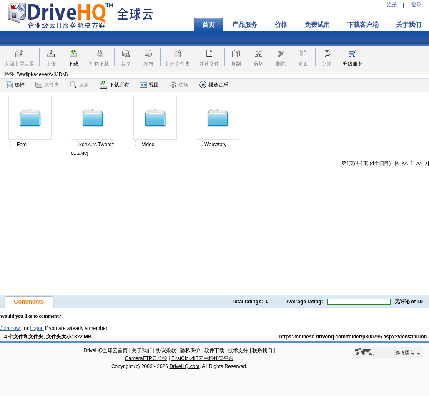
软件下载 (214, 350)
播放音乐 (213, 84)
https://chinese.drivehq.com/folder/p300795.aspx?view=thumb (353, 337)
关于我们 (142, 350)
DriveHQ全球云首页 (105, 350)
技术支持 (238, 350)
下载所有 (114, 85)
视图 (149, 85)
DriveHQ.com (184, 366)
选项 (179, 84)
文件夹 (47, 85)
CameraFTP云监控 (146, 358)
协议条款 (166, 350)
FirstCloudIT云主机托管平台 (202, 358)
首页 (208, 24)
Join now (10, 328)
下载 (73, 64)
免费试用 (317, 24)
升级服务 (353, 64)
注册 (392, 5)
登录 (416, 5)
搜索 (79, 84)
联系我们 (262, 350)
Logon (36, 328)
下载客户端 (363, 24)
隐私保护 (190, 350)
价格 (281, 24)
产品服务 (244, 24)
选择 (15, 84)
